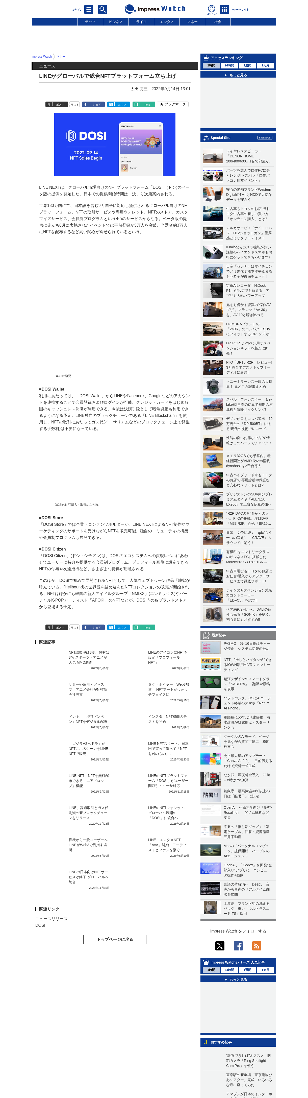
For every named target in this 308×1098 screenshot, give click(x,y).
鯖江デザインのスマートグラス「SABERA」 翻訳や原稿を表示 (247, 684)
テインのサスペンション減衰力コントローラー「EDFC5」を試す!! (249, 595)
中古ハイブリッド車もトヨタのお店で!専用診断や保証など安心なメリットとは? (249, 480)
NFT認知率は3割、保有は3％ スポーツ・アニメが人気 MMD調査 (89, 657)
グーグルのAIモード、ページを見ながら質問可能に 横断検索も (247, 741)
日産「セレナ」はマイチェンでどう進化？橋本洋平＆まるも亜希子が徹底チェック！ (249, 271)
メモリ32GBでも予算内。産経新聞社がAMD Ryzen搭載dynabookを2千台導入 (248, 461)
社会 (217, 22)
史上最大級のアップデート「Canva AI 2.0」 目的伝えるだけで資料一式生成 (248, 761)
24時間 (229, 65)
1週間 (247, 65)
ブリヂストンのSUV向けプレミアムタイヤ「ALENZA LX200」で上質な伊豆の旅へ (249, 499)
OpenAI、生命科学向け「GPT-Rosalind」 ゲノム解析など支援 (248, 812)
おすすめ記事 (221, 1042)
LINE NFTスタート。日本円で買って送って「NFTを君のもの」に (168, 749)
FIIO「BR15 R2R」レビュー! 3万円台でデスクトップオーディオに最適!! (249, 367)
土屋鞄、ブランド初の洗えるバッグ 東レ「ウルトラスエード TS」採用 (247, 908)
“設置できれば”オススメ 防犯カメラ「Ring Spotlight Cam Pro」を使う (248, 1061)
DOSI (40, 925)
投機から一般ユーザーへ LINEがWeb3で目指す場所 (90, 845)
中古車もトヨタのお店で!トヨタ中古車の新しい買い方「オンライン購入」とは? (248, 214)
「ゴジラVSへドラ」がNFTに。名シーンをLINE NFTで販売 (88, 749)
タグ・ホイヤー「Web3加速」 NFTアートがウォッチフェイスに (168, 689)
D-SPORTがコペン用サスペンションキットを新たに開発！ (248, 348)
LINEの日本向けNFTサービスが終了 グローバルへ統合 (89, 877)
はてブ (122, 104)
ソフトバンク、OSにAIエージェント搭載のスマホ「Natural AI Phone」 (247, 703)
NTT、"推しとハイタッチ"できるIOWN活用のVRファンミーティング (248, 665)
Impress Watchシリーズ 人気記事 (238, 962)
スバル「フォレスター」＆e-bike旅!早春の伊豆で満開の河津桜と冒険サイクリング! (249, 404)
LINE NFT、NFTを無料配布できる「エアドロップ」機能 (89, 781)
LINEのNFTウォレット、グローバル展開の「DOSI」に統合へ (168, 813)
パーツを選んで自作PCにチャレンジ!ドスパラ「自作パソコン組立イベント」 (248, 175)
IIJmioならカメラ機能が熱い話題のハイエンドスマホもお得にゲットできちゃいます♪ (249, 252)
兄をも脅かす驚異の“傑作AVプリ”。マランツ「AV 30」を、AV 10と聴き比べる (248, 310)
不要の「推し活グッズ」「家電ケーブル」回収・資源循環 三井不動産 (248, 832)
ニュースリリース (51, 919)
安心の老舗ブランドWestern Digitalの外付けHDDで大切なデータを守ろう (249, 194)
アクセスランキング (226, 58)
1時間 (211, 65)
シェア (97, 104)
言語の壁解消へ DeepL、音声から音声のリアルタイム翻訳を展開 (247, 889)
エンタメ (167, 22)
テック (90, 22)
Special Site (220, 138)
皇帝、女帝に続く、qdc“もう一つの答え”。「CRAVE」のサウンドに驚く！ (249, 538)
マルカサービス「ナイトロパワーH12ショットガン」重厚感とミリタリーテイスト (249, 233)
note (147, 104)
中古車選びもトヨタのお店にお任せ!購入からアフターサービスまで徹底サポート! (249, 576)
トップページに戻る (115, 939)
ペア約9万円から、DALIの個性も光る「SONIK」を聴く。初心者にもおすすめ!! (249, 614)
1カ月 (265, 65)
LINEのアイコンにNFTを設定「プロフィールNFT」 (168, 657)
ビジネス (116, 22)
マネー (192, 22)
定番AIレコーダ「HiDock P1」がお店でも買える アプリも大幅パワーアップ (247, 290)
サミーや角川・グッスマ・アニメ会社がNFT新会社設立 (88, 689)
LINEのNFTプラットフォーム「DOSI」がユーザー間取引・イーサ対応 (168, 781)
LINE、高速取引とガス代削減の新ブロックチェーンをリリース (88, 813)
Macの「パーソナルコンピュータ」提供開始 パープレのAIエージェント (247, 851)
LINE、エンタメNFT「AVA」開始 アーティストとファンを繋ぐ (167, 845)
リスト (75, 104)
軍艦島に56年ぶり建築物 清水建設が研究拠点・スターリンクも (247, 722)
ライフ (141, 22)
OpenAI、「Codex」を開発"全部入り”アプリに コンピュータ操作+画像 (248, 870)
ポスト (60, 104)
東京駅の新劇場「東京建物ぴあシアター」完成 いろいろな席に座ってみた (249, 1080)
